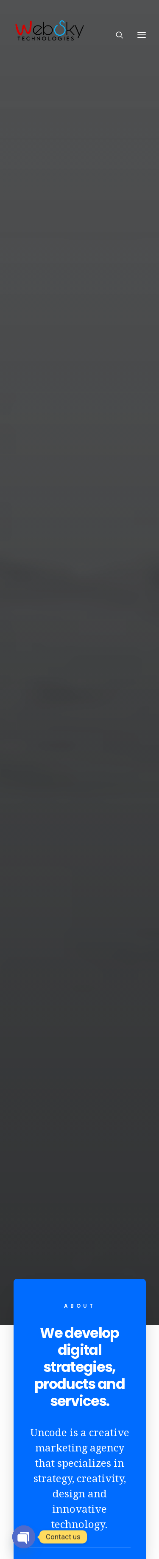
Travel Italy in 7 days (80, 1049)
